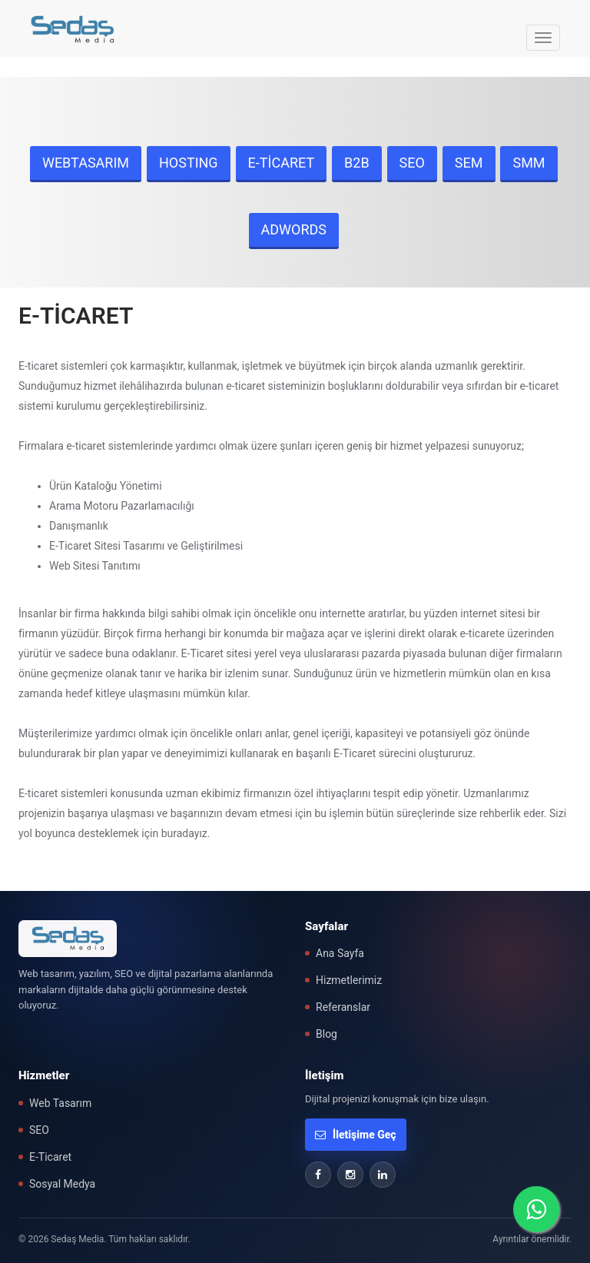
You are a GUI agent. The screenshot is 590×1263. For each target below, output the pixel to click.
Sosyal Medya (62, 1184)
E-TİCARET (281, 163)
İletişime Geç (355, 1134)
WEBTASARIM (85, 163)
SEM (469, 163)
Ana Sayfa (340, 953)
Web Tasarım (60, 1103)
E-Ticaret (50, 1157)
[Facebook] (318, 1175)
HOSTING (188, 163)
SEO (412, 163)
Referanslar (343, 1007)
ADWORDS (294, 229)
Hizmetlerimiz (349, 980)
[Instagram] (350, 1175)
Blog (326, 1034)
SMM (528, 163)
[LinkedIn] (383, 1175)
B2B (357, 163)
